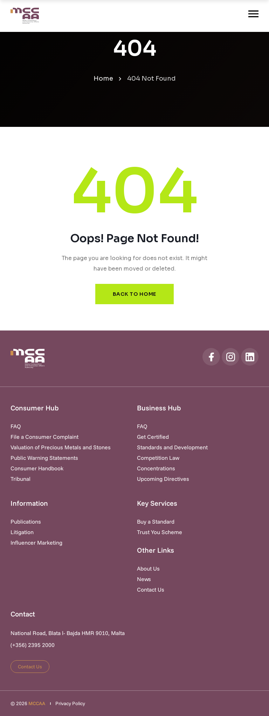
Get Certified (153, 436)
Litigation (22, 532)
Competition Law (158, 457)
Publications (26, 521)
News (144, 578)
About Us (148, 568)
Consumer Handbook (37, 468)
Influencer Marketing (36, 542)
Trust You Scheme (159, 532)
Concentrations (156, 468)
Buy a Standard (155, 521)
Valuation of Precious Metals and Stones (61, 447)
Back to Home (134, 294)
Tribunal (20, 478)
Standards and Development (172, 447)
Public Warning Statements (44, 457)
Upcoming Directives (163, 478)
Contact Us (150, 589)
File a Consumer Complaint (44, 436)
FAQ (16, 426)
